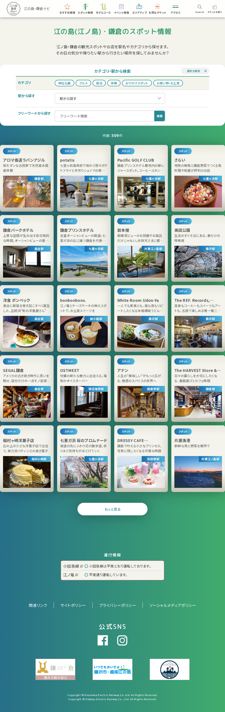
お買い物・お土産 (168, 83)
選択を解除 (193, 71)
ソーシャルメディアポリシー (172, 605)
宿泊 (99, 83)
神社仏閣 (64, 83)
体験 (114, 83)
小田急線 (73, 566)
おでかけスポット (136, 83)
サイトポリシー (73, 605)
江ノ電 (70, 574)
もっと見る (112, 509)
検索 (160, 116)
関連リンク (38, 605)
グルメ (83, 83)
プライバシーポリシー (117, 605)
